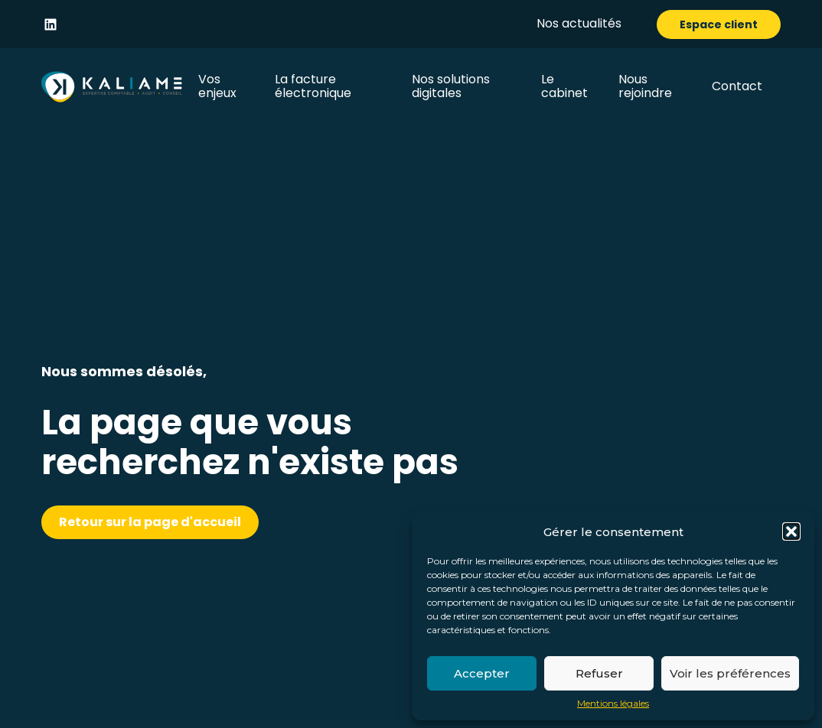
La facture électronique (313, 86)
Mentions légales (613, 703)
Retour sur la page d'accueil (150, 522)
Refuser (599, 673)
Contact (737, 86)
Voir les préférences (730, 673)
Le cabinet (564, 86)
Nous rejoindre (645, 86)
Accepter (482, 673)
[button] (791, 531)
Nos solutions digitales (451, 86)
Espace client (719, 24)
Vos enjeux (217, 86)
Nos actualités (579, 23)
